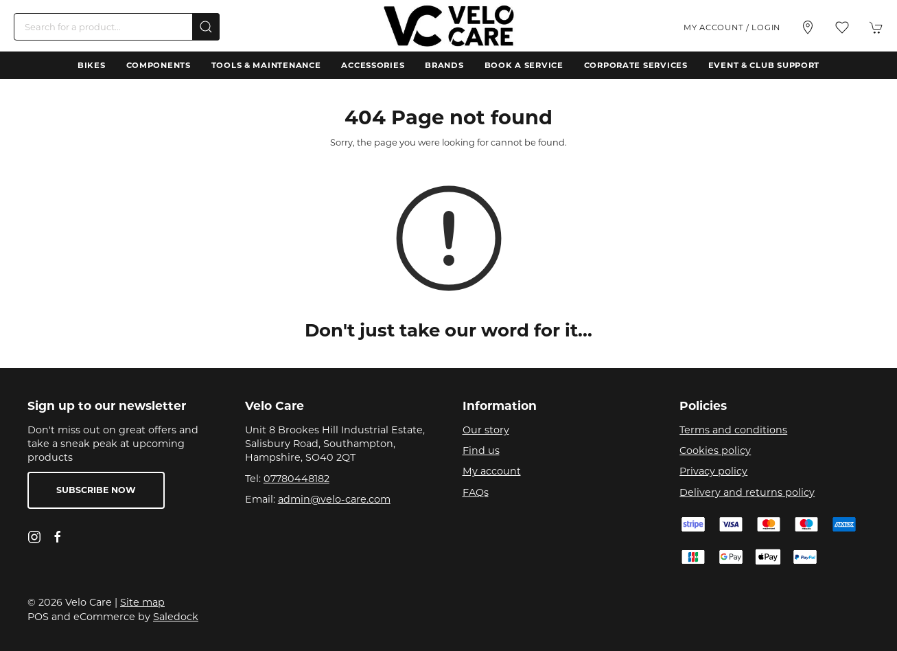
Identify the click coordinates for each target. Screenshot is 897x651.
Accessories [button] (372, 65)
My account (492, 471)
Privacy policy (713, 471)
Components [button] (158, 65)
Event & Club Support (763, 65)
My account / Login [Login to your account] (732, 27)
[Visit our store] (808, 27)
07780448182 (296, 478)
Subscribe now (96, 490)
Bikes (92, 65)
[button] (842, 27)
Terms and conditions (733, 430)
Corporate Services (636, 65)
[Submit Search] (206, 27)
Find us (481, 450)
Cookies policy (715, 450)
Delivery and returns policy (747, 492)
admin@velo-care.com (334, 499)
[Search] (117, 27)
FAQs (476, 492)
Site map (142, 602)
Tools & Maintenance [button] (266, 65)
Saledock (175, 616)
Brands (444, 65)
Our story (486, 430)
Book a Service (524, 65)
